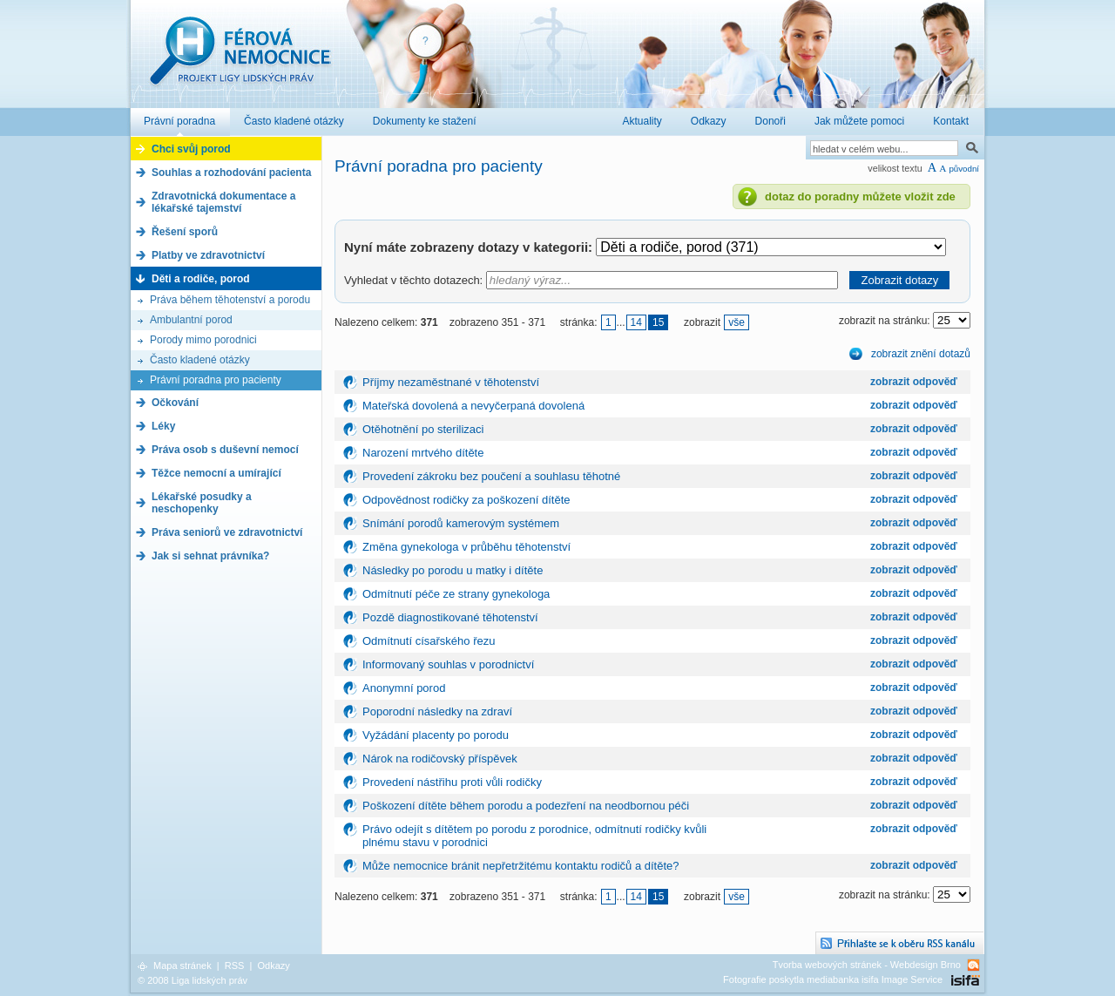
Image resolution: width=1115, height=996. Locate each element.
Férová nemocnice (239, 59)
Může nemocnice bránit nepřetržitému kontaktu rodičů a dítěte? (520, 865)
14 (636, 322)
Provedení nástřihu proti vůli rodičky (452, 782)
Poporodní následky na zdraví (437, 711)
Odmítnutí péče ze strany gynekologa (456, 593)
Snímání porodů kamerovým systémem (460, 523)
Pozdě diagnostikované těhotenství (450, 617)
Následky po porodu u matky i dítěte (452, 570)
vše (736, 322)
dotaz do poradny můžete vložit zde (860, 196)
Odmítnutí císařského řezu (428, 640)
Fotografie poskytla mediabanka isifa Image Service (833, 979)
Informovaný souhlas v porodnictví (448, 664)
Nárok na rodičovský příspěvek (439, 758)
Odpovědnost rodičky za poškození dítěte (466, 499)
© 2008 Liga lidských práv (192, 980)
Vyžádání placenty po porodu (435, 735)
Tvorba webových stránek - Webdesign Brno (867, 964)
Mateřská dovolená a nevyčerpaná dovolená (473, 405)
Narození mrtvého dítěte (422, 452)
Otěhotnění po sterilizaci (422, 429)
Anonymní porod (403, 687)
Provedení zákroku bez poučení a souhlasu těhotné (491, 476)
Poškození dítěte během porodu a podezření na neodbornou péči (525, 805)
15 (658, 322)
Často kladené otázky (200, 360)
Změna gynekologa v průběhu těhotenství (466, 546)
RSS (235, 965)
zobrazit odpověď (913, 382)
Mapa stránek (182, 965)
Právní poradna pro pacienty (215, 380)
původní (964, 168)
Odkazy (273, 965)
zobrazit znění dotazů (920, 354)
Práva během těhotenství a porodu (230, 300)
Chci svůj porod (191, 149)
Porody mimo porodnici (203, 340)
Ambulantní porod (191, 320)
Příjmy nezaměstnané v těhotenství (450, 382)
